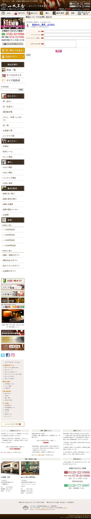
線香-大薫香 (8, 204)
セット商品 (7, 157)
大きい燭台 (7, 173)
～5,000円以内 (9, 240)
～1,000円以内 (9, 230)
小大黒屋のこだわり (9, 383)
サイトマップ (8, 416)
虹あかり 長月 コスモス (43, 25)
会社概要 (7, 409)
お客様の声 (7, 388)
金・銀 (6, 125)
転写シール (7, 152)
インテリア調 (8, 136)
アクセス (7, 411)
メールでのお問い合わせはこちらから (44, 509)
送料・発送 (7, 397)
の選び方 (9, 378)
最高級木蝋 (7, 112)
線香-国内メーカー (11, 209)
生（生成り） (8, 107)
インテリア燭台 (9, 178)
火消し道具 (7, 183)
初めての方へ (8, 393)
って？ (9, 369)
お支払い (7, 395)
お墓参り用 (7, 131)
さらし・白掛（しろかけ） (12, 118)
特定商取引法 (8, 405)
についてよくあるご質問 (13, 374)
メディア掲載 (8, 386)
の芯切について (11, 372)
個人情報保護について (10, 407)
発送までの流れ (8, 400)
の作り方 (9, 376)
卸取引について (8, 414)
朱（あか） (7, 101)
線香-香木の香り (10, 199)
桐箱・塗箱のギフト (11, 255)
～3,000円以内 (9, 235)
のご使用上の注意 (11, 367)
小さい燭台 (7, 167)
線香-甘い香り (9, 194)
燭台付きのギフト (10, 260)
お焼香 (6, 215)
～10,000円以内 (9, 245)
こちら (64, 507)
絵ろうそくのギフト (11, 266)
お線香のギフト (9, 271)
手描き (6, 146)
